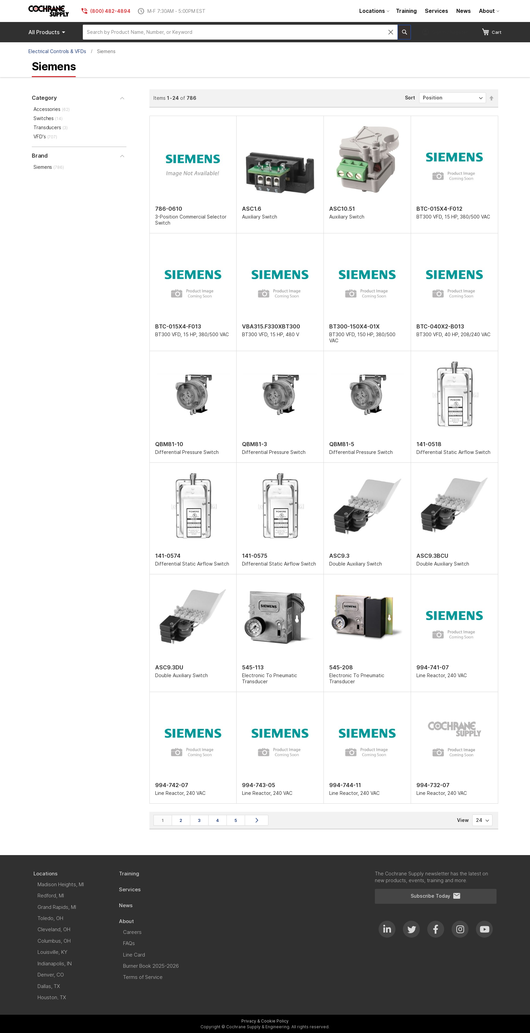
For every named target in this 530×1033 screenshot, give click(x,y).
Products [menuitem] (48, 32)
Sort (410, 97)
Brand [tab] (40, 155)
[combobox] (240, 32)
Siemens (48, 167)
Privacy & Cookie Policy (265, 1021)
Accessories (51, 109)
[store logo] (48, 11)
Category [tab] (44, 97)
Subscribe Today (436, 896)
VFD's (45, 136)
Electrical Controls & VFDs (57, 51)
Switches (48, 118)
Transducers (50, 127)
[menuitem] (373, 11)
